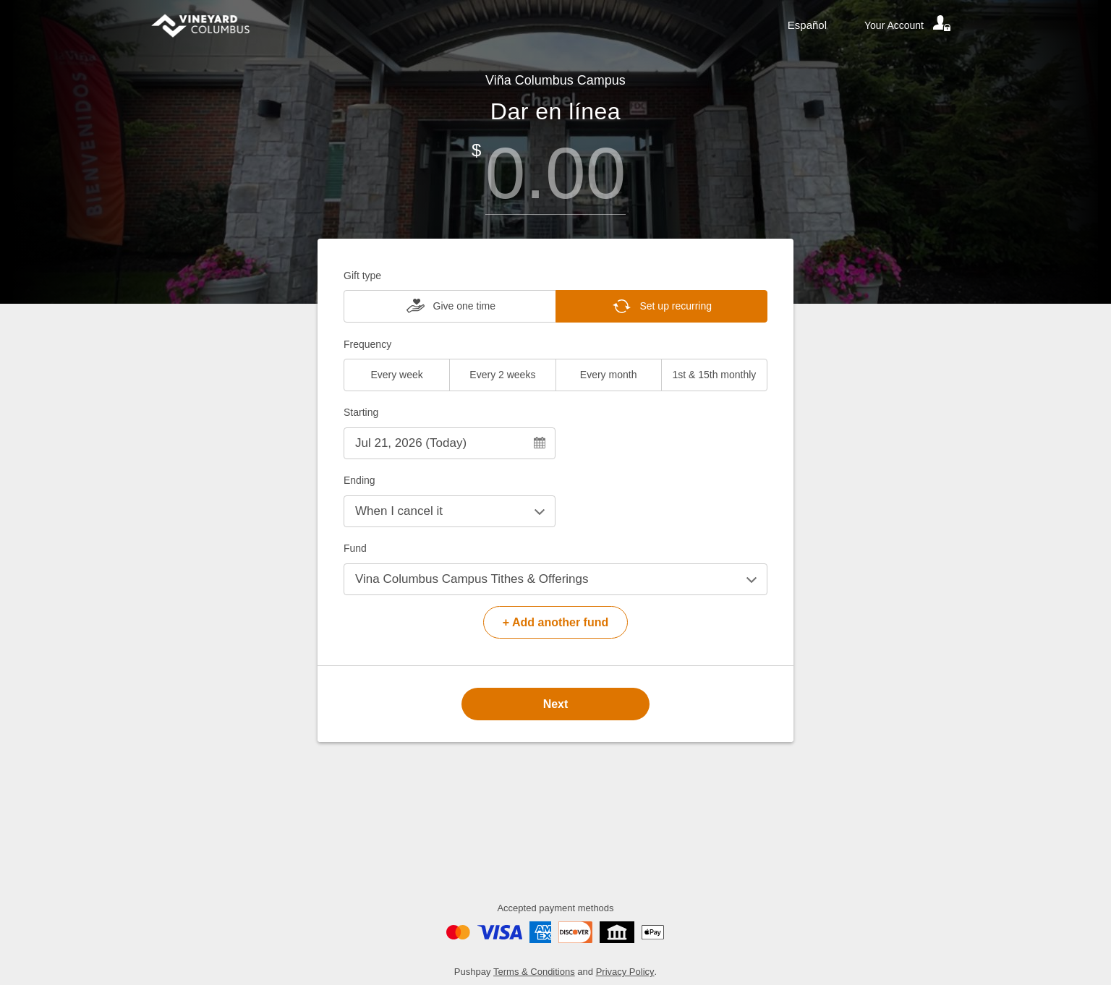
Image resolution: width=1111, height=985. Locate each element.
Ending (359, 480)
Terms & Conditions (534, 971)
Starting (361, 412)
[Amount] (555, 173)
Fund (355, 548)
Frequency (367, 344)
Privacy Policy (625, 971)
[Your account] (908, 25)
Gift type (362, 275)
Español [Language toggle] (807, 25)
